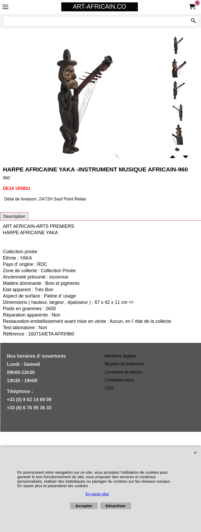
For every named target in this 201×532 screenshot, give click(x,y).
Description (14, 216)
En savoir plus (97, 494)
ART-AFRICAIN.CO (99, 6)
